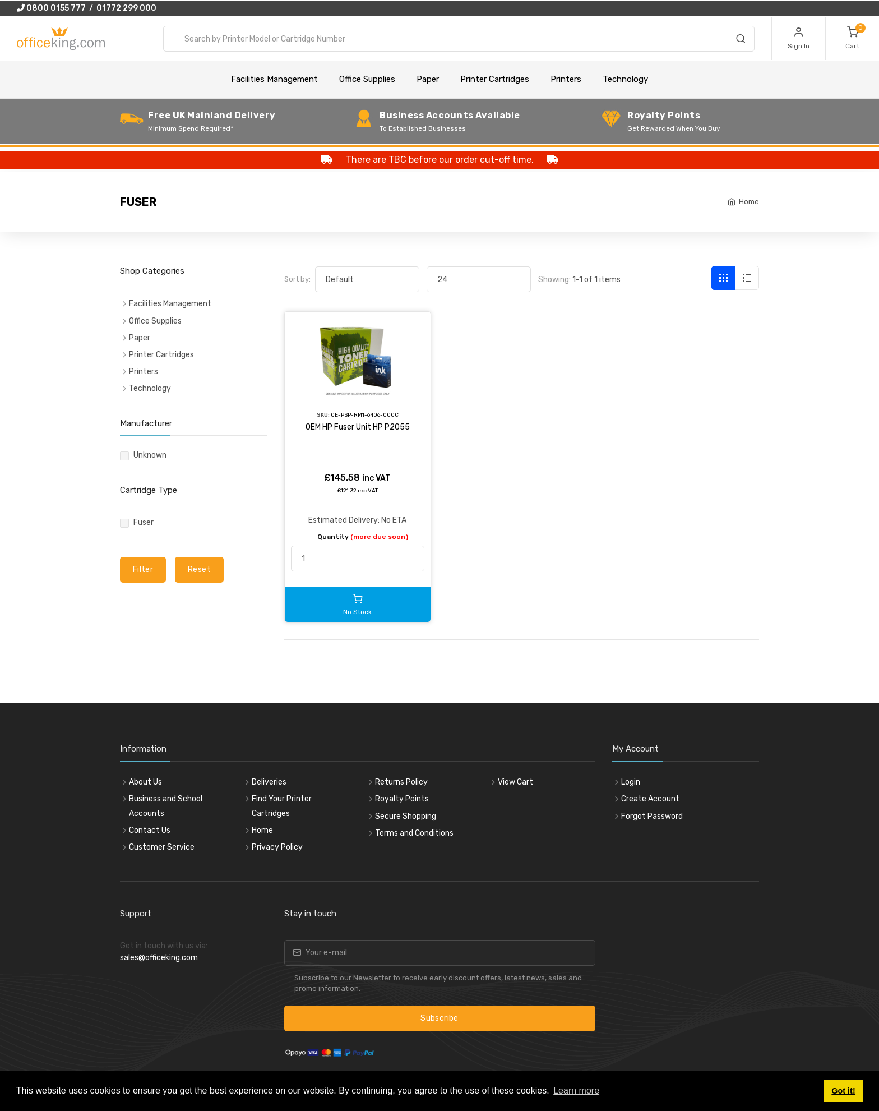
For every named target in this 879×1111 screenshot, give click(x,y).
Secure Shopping (405, 816)
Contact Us (149, 830)
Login (630, 782)
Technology (625, 79)
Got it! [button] (843, 1090)
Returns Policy (401, 782)
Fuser (143, 522)
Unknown (149, 455)
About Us (145, 782)
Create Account (650, 799)
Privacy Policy (277, 847)
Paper (428, 79)
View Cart (515, 782)
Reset (199, 569)
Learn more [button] (576, 1090)
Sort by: (297, 279)
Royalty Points (402, 799)
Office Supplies (367, 79)
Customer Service (162, 847)
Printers (565, 79)
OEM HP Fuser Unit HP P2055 (358, 427)
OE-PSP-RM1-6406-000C (365, 415)
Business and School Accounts (165, 806)
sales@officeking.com (159, 957)
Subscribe (439, 1018)
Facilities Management (274, 79)
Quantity (362, 537)
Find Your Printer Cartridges (282, 806)
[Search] (740, 40)
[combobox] (459, 39)
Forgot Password (652, 816)
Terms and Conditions (414, 833)
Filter (143, 569)
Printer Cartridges (494, 79)
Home (749, 201)
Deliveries (269, 782)
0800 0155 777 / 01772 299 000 (86, 8)
